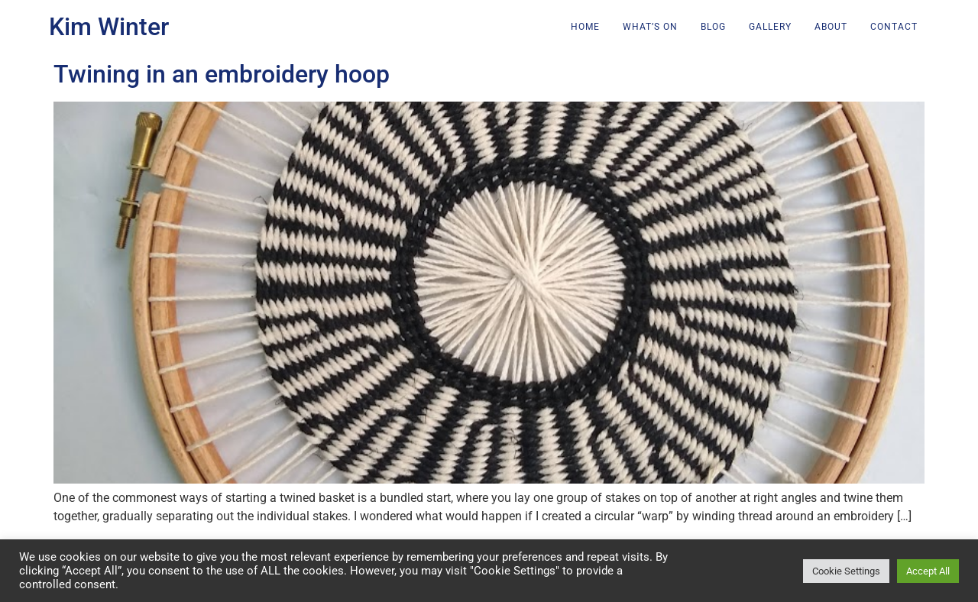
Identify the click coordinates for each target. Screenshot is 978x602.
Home (585, 26)
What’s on (650, 26)
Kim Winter (109, 26)
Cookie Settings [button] (846, 571)
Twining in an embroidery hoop (221, 74)
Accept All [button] (928, 571)
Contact (894, 26)
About (830, 26)
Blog (713, 26)
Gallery (770, 26)
